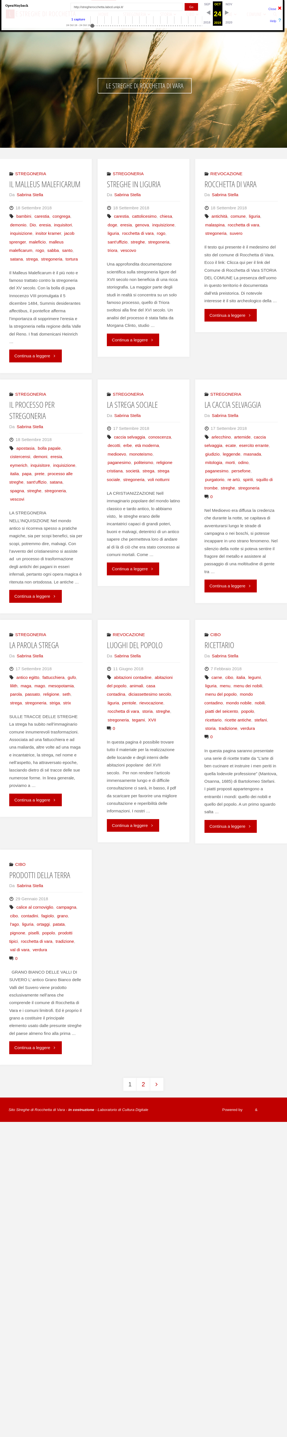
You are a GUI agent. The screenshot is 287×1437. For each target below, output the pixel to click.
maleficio (37, 242)
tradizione (228, 728)
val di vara (19, 949)
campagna (66, 907)
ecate (230, 445)
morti (230, 462)
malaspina (215, 224)
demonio (18, 224)
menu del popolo (221, 694)
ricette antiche (238, 720)
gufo (72, 677)
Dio (33, 224)
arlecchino (221, 437)
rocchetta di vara (138, 233)
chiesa (166, 216)
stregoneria (51, 259)
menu (225, 685)
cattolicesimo (144, 216)
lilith (13, 685)
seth (66, 694)
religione (51, 694)
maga (26, 685)
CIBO (215, 634)
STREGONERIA (30, 173)
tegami (138, 720)
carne (216, 677)
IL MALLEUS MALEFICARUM (45, 184)
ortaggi (43, 924)
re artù (233, 479)
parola (16, 694)
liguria (113, 233)
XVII (152, 720)
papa (27, 473)
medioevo (117, 454)
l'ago (14, 924)
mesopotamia (61, 685)
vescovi (17, 499)
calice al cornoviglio (34, 907)
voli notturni (159, 479)
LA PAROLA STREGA (34, 645)
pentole (129, 702)
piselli (34, 932)
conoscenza (159, 437)
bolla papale (49, 448)
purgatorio (214, 479)
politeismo (143, 462)
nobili (260, 702)
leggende (232, 454)
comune (238, 216)
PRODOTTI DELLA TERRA (39, 875)
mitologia (213, 462)
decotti (114, 445)
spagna (17, 490)
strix (67, 702)
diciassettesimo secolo (149, 694)
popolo (247, 711)
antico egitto (27, 677)
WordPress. (268, 1110)
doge (112, 224)
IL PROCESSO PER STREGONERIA (32, 410)
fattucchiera (54, 677)
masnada (252, 454)
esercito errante (254, 445)
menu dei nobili (248, 685)
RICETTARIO (219, 645)
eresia (45, 224)
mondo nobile (238, 702)
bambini (23, 216)
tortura (71, 259)
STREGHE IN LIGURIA (134, 184)
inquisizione (21, 233)
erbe (127, 445)
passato (32, 694)
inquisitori (63, 224)
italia (14, 473)
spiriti (248, 479)
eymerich (18, 465)
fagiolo (47, 915)
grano (62, 915)
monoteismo (140, 454)
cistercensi (20, 456)
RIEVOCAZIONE (226, 173)
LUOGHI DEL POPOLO (135, 645)
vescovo (128, 250)
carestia (41, 216)
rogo (40, 250)
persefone (241, 470)
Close (272, 9)
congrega (61, 216)
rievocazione (151, 702)
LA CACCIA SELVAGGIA (232, 404)
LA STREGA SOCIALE (132, 404)
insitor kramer (48, 233)
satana (16, 259)
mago (39, 685)
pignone (17, 932)
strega (32, 259)
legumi (254, 677)
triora (112, 250)
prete (39, 473)
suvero (236, 233)
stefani (260, 720)
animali (136, 685)
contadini (29, 915)
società (132, 470)
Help (273, 21)
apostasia (25, 448)
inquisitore (40, 465)
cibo (229, 677)
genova (142, 224)
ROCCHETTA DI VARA (230, 184)
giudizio (212, 454)
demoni (40, 456)
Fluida (248, 1110)
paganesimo (119, 462)
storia (147, 711)
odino (243, 462)
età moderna (147, 445)
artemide (242, 437)
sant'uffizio (118, 242)
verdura (248, 728)
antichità (219, 216)
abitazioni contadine (132, 677)
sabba (53, 250)
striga (55, 702)
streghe (138, 242)
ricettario (213, 720)
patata (59, 924)
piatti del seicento (221, 711)
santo (67, 250)
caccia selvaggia (129, 437)
